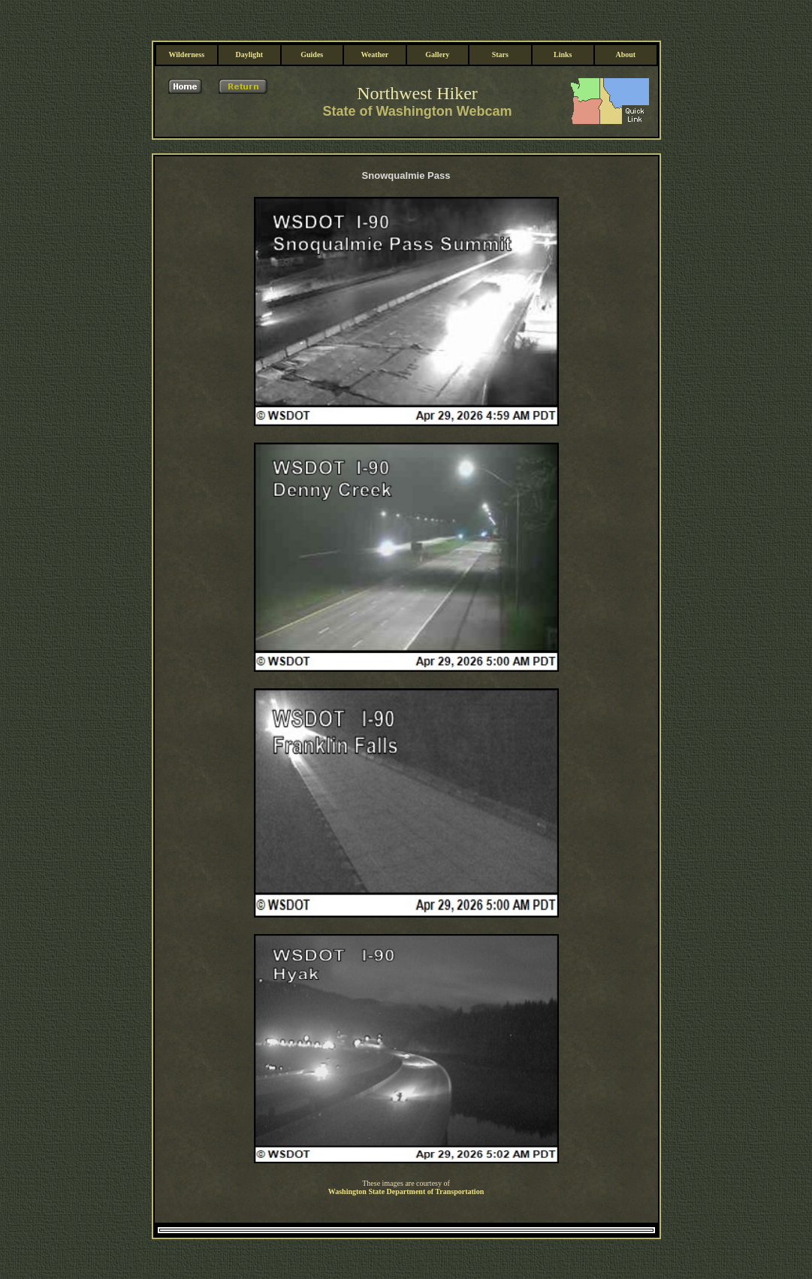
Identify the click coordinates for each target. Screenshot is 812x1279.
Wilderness (186, 17)
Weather (374, 17)
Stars (500, 17)
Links (563, 17)
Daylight (249, 17)
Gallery (437, 17)
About (625, 17)
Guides (311, 17)
